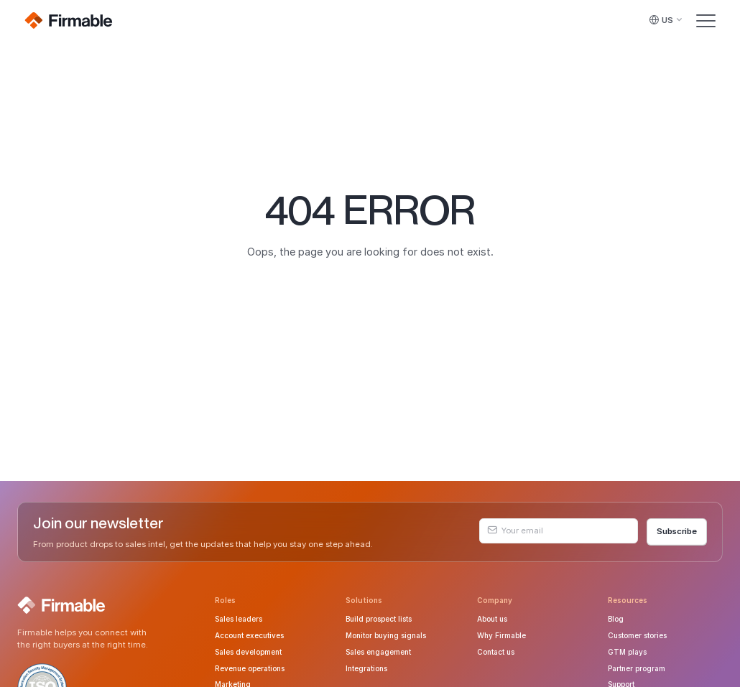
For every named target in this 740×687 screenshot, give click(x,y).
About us (492, 618)
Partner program (636, 668)
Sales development (248, 652)
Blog (616, 618)
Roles (225, 600)
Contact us (495, 652)
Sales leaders (238, 618)
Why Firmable (501, 635)
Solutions (364, 600)
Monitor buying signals (386, 635)
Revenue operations (250, 668)
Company (494, 600)
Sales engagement (378, 652)
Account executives (249, 635)
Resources (627, 600)
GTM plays (627, 652)
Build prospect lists (379, 618)
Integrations (366, 668)
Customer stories (637, 635)
